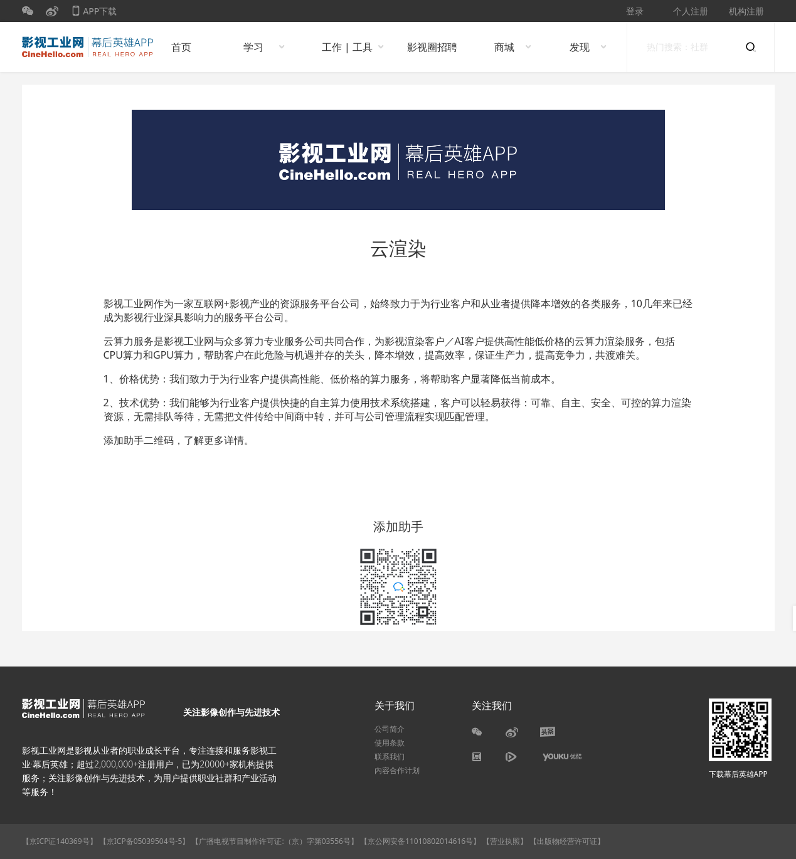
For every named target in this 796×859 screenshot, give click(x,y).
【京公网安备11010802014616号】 (420, 841)
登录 (635, 11)
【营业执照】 (505, 841)
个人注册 (690, 11)
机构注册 (746, 11)
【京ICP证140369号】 (59, 841)
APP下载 (94, 13)
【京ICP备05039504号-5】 (145, 841)
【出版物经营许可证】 (567, 841)
